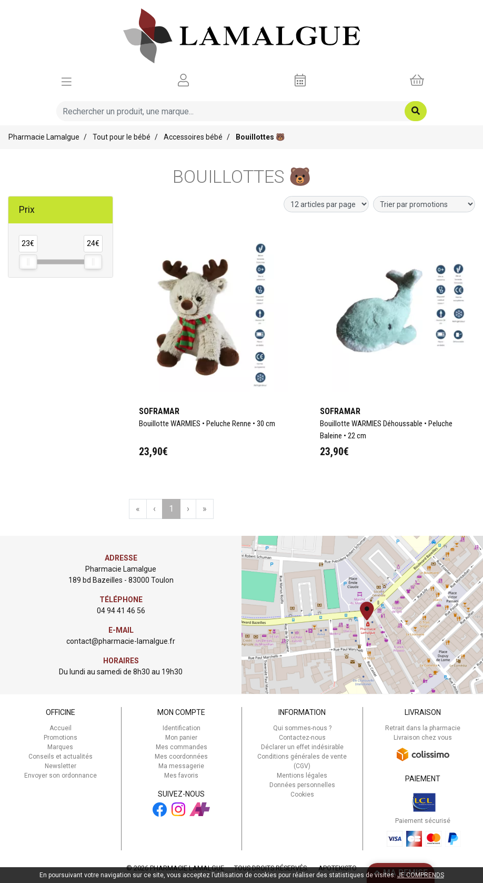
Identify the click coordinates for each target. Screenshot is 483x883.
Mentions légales (302, 775)
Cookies (302, 794)
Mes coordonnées (181, 756)
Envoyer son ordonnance (60, 775)
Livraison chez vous (423, 737)
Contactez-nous (302, 737)
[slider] (28, 261)
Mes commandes (181, 747)
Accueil (60, 728)
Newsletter (60, 766)
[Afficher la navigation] (66, 80)
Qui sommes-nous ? (302, 728)
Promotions (60, 737)
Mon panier (181, 737)
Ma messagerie (181, 766)
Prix (27, 209)
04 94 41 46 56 (121, 610)
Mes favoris (181, 775)
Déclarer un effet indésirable (302, 747)
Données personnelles (302, 785)
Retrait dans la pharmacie (422, 728)
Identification (181, 728)
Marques (60, 747)
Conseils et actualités (60, 756)
